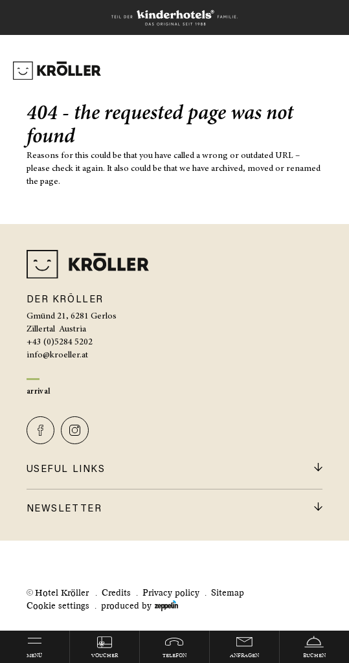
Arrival (39, 392)
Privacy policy (170, 592)
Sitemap (227, 592)
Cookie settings (58, 605)
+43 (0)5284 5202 (60, 342)
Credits (116, 592)
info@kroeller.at (57, 355)
